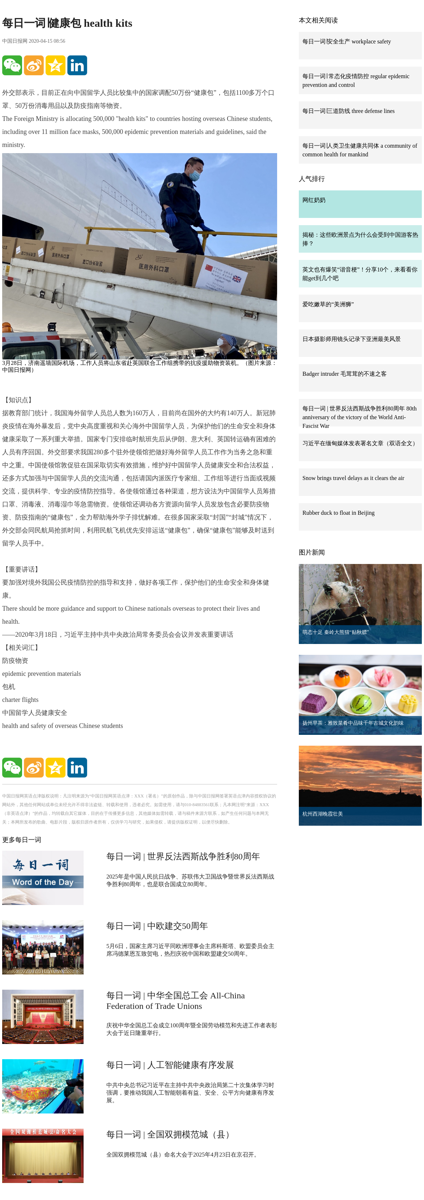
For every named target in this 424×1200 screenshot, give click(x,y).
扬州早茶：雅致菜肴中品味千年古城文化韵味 (353, 723)
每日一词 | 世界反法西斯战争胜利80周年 (183, 856)
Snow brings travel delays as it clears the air (353, 478)
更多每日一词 (21, 839)
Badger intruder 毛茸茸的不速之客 (344, 374)
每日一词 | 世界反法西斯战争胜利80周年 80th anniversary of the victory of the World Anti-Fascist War (359, 417)
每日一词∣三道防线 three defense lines (348, 111)
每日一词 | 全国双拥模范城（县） (170, 1134)
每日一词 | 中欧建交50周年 (157, 926)
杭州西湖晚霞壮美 (322, 814)
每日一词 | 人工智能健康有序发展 (170, 1065)
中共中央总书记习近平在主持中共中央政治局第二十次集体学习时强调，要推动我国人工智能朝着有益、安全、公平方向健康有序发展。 (190, 1092)
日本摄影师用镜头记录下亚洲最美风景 (351, 339)
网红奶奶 (314, 200)
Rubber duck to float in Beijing (338, 513)
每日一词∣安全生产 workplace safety (346, 41)
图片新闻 (312, 552)
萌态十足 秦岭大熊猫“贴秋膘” (335, 632)
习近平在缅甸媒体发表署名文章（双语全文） (360, 443)
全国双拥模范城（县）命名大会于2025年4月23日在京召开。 (183, 1154)
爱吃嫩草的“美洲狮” (328, 304)
